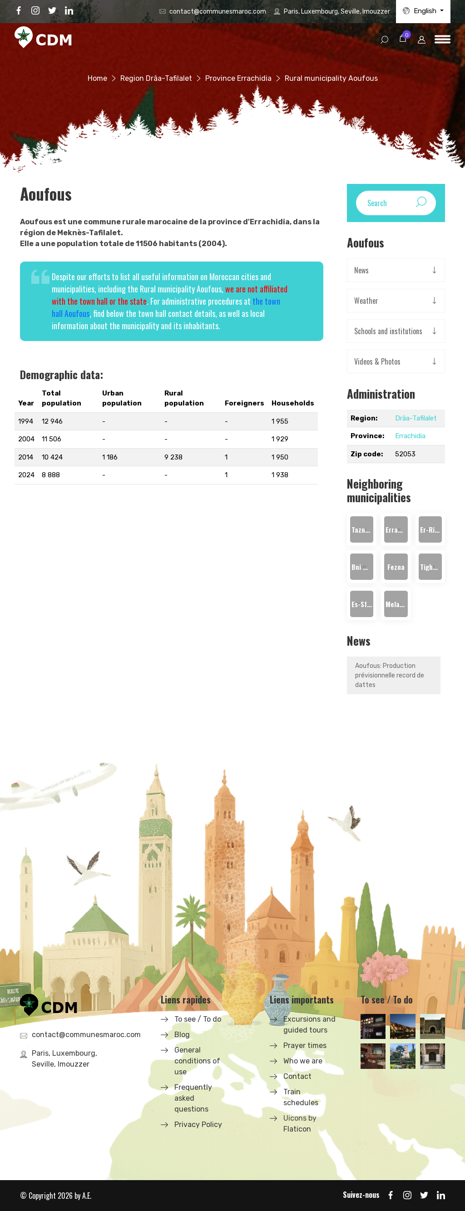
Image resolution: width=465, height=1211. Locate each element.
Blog (182, 1034)
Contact (297, 1076)
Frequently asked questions (193, 1098)
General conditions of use (197, 1061)
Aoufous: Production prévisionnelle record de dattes (389, 675)
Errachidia (410, 436)
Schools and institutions (388, 331)
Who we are (302, 1061)
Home (97, 78)
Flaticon (297, 1129)
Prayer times (304, 1045)
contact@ (217, 11)
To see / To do (197, 1019)
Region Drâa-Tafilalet (156, 78)
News (361, 270)
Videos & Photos (377, 361)
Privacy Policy (198, 1124)
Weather (366, 300)
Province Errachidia (238, 78)
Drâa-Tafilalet (416, 418)
